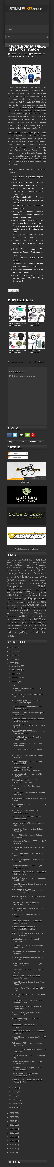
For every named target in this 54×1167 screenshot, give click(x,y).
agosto (15, 682)
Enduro (42, 595)
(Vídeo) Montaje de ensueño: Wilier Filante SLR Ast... (26, 738)
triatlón (15, 629)
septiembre (17, 678)
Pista (44, 620)
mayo (14, 1092)
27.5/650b (23, 560)
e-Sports (32, 595)
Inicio (29, 362)
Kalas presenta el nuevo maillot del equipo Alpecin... (26, 977)
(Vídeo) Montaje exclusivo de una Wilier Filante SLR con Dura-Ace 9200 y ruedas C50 (28, 191)
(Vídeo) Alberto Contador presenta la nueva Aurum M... (27, 1001)
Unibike (25, 629)
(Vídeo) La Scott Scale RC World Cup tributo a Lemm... (27, 946)
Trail (32, 625)
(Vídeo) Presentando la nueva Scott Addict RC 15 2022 (26, 811)
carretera (30, 570)
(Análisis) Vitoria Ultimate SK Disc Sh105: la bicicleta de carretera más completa (28, 200)
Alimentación (25, 565)
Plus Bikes (16, 623)
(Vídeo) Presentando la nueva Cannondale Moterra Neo (24, 928)
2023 (12, 659)
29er (37, 560)
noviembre (16, 670)
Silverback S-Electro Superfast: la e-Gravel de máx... (27, 1069)
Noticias (42, 616)
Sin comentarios (28, 56)
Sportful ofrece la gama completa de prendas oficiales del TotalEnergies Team (28, 229)
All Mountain (41, 565)
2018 (12, 1125)
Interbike (17, 608)
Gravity (9, 608)
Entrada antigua (40, 362)
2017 (12, 1129)
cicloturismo (33, 583)
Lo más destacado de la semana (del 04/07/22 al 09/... (27, 964)
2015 (12, 1137)
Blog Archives (35, 442)
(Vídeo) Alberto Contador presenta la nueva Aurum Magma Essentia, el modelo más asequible (28, 214)
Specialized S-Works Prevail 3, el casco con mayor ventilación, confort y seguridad (28, 243)
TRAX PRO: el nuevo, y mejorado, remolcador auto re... (26, 903)
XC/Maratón (39, 632)
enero (14, 1107)
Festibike (10, 605)
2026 (12, 647)
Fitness (20, 605)
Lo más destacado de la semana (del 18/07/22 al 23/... (27, 775)
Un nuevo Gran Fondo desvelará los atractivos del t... (27, 818)
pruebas (32, 622)
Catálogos (24, 573)
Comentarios (14, 457)
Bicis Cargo (42, 567)
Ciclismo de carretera (32, 576)
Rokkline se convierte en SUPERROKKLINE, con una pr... (26, 769)
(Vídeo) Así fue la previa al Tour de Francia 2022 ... (26, 1020)
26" (8, 560)
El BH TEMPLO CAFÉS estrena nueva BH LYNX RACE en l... (28, 891)
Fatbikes (35, 602)
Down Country (36, 590)
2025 (12, 651)
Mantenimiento (13, 613)
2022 (12, 663)
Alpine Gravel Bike (17, 567)
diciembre (16, 666)
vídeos (11, 632)
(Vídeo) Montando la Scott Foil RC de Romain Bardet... (27, 909)
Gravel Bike (33, 605)
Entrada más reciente (16, 362)
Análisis (29, 567)
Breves (13, 571)
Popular (12, 442)
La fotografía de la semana (34, 608)
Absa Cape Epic (14, 563)
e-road (21, 595)
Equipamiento (37, 598)
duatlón (9, 592)
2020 (12, 1117)
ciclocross (12, 583)
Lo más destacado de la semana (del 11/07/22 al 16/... (27, 866)
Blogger (35, 549)
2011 (12, 1153)
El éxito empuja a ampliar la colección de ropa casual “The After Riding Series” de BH (28, 278)
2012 (12, 1149)
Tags (23, 442)
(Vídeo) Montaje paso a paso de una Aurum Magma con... (27, 763)
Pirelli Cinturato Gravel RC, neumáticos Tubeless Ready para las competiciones (28, 252)
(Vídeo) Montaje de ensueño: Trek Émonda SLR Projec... (26, 701)
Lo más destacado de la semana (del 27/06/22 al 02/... (27, 1062)
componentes (13, 589)
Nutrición (16, 620)
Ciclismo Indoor (22, 581)
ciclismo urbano (38, 581)
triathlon (42, 625)
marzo (15, 1099)
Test (24, 625)
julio (14, 686)
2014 (12, 1141)
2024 (12, 655)
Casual (10, 573)
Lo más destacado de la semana (23, 610)
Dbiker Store (26, 482)
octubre (15, 674)
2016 (12, 1133)
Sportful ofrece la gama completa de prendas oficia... (27, 1013)
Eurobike (21, 602)
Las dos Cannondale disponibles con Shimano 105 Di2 (27, 707)
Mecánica (28, 613)
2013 (12, 1145)
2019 (12, 1121)
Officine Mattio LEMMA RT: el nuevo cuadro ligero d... (26, 1007)
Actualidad (11, 565)
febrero (15, 1103)
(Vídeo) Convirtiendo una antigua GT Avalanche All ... (27, 1081)
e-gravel (34, 592)
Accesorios (33, 562)
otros (28, 619)
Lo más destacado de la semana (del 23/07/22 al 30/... (27, 689)
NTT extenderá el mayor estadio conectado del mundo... (25, 1075)
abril (14, 1095)
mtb (24, 615)
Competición (15, 586)
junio (14, 1088)
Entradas (13, 453)
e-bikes (20, 592)
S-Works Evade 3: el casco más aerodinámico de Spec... (25, 781)
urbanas (36, 628)
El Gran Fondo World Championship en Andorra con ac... (28, 934)
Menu (11, 29)
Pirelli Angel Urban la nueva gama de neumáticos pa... (27, 922)
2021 (12, 1113)
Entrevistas (18, 599)
